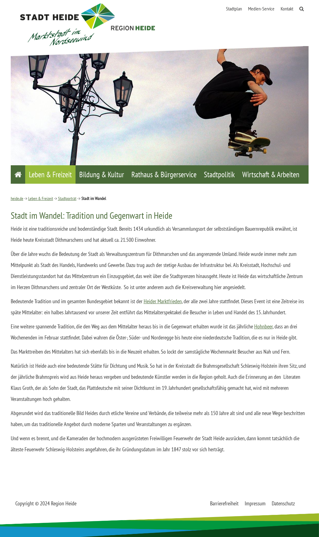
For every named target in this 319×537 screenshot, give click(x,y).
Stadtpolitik (219, 174)
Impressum (255, 503)
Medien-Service (261, 9)
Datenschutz (283, 503)
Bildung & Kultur (101, 174)
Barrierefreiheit (224, 503)
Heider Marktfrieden (163, 301)
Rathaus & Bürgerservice (163, 174)
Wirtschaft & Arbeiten (270, 174)
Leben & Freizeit (50, 174)
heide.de (17, 198)
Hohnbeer (263, 326)
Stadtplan (234, 9)
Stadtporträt (67, 198)
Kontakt (287, 9)
